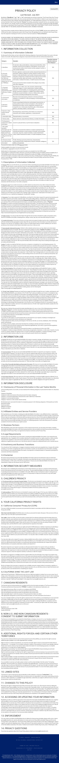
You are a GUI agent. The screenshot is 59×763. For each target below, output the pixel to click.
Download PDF (54, 9)
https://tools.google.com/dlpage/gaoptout (11, 288)
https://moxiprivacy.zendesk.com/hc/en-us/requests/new (21, 528)
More (56, 2)
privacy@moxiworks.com (7, 489)
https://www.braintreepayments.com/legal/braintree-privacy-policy (17, 212)
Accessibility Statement (24, 748)
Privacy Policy (34, 745)
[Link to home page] (1, 2)
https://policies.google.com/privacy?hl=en (47, 285)
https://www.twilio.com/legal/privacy (41, 361)
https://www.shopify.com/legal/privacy (30, 209)
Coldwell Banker (24, 737)
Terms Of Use (24, 745)
